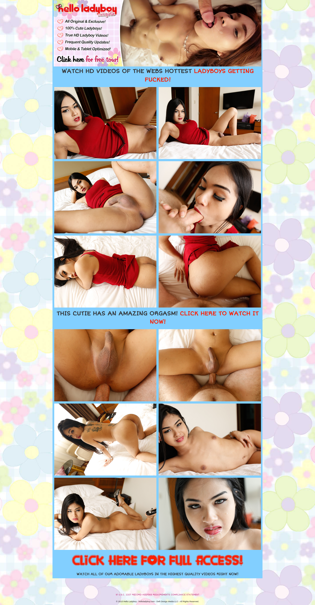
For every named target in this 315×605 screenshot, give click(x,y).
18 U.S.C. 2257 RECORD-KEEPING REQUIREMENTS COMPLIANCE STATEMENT (157, 594)
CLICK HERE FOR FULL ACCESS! (157, 560)
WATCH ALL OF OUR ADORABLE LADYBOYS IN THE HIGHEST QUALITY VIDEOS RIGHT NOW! (157, 574)
